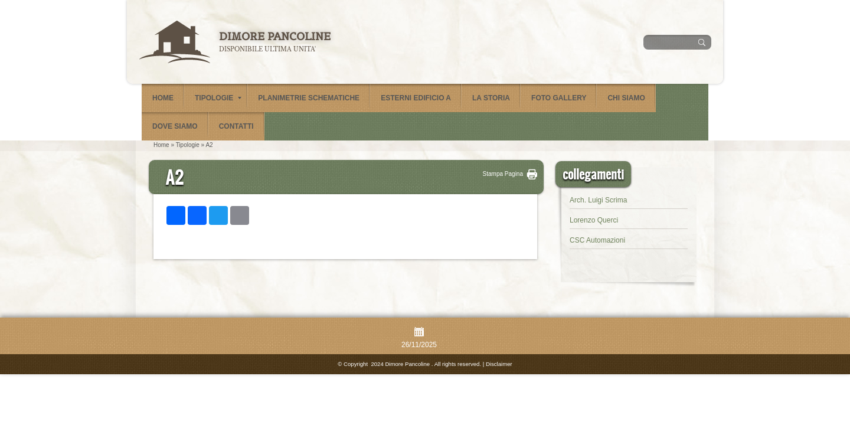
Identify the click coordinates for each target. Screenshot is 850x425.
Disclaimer (499, 364)
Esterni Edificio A (416, 98)
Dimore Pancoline (275, 36)
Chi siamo (626, 98)
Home (163, 98)
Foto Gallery (558, 98)
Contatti (236, 126)
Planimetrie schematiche (308, 98)
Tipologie (218, 98)
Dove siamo (175, 126)
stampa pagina (503, 174)
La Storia (491, 98)
